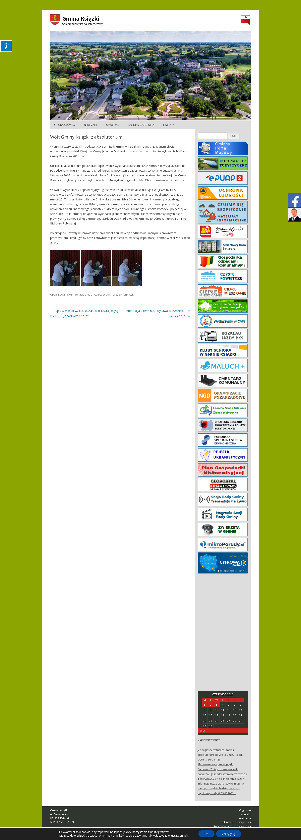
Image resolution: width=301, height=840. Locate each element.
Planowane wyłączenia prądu (215, 764)
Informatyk (127, 294)
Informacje (90, 125)
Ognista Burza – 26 (209, 759)
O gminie (245, 810)
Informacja (77, 294)
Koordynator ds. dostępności (232, 826)
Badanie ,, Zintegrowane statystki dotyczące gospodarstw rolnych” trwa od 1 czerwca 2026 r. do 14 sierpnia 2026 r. (222, 774)
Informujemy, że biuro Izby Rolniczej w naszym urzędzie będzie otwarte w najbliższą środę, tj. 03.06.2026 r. (221, 788)
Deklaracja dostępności (235, 822)
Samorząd (112, 125)
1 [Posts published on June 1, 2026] (204, 704)
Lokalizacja (243, 818)
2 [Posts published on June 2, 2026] (210, 704)
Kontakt (246, 814)
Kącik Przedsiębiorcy (141, 125)
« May (201, 730)
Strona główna (64, 125)
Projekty (168, 125)
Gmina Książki (80, 18)
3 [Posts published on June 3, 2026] (216, 704)
